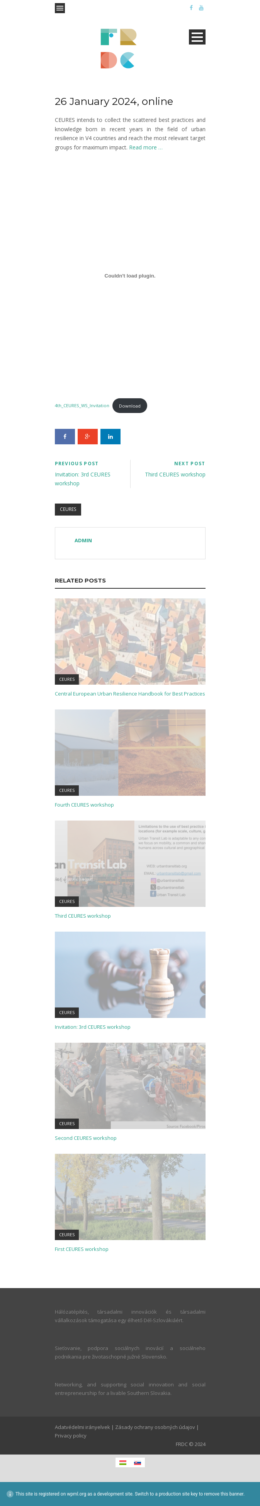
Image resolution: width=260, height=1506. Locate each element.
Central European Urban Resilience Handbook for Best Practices (130, 693)
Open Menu (60, 8)
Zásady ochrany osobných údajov (155, 1427)
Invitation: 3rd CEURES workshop (93, 1026)
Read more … (146, 147)
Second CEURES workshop (86, 1137)
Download (130, 406)
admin (83, 540)
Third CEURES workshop (83, 915)
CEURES (68, 509)
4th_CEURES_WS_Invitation (82, 406)
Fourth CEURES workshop (84, 804)
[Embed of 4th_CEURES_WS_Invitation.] (130, 276)
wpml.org (76, 1494)
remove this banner (223, 1494)
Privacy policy (71, 1435)
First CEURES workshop (82, 1249)
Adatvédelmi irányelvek (82, 1427)
